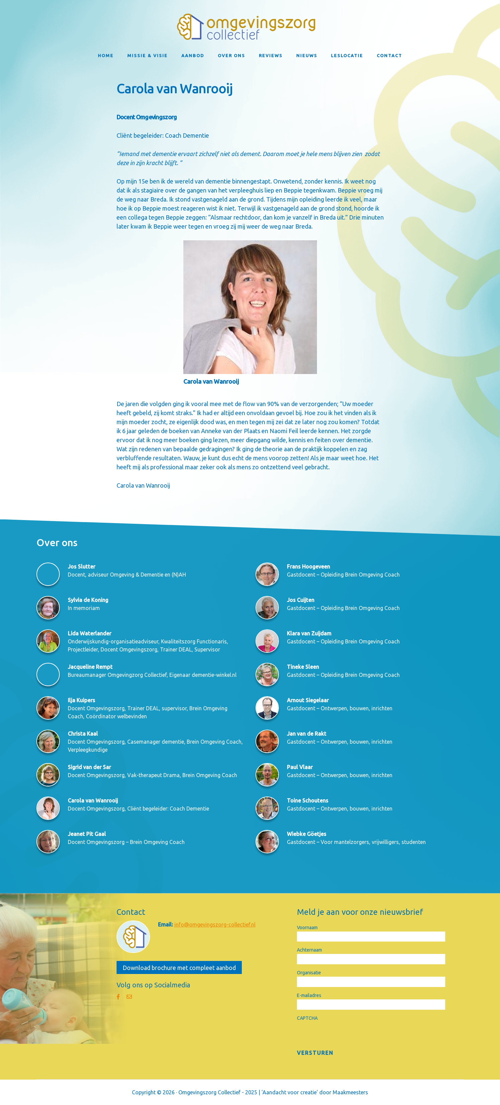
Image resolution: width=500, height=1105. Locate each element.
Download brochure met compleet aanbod (179, 967)
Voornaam (307, 927)
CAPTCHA (307, 1018)
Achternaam (309, 950)
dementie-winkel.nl (214, 675)
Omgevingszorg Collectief (250, 26)
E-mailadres (309, 995)
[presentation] (347, 1035)
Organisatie (309, 972)
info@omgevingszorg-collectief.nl (215, 925)
